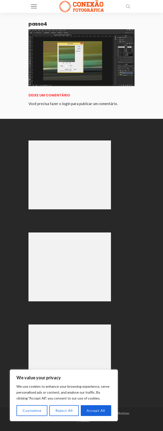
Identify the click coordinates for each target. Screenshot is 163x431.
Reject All (64, 410)
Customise (32, 410)
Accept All (96, 410)
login (66, 103)
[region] (64, 395)
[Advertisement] (69, 174)
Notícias (123, 413)
